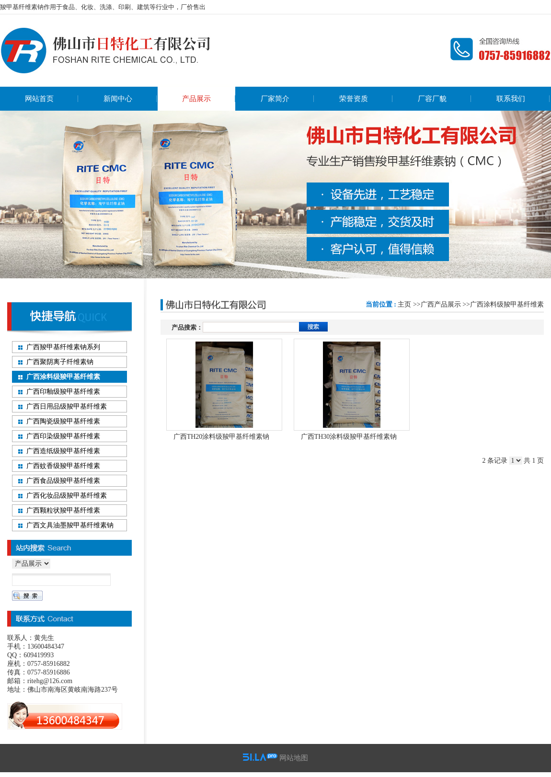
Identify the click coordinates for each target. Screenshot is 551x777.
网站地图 (293, 758)
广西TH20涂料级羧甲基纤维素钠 (221, 436)
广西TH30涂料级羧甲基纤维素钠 (349, 436)
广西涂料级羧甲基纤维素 (507, 304)
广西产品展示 (441, 304)
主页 (404, 304)
